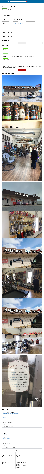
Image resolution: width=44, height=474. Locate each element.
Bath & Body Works (5, 437)
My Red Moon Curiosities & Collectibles (8, 412)
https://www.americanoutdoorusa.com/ (18, 23)
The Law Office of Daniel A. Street (7, 455)
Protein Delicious (18, 457)
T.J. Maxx (4, 441)
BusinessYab (5, 1)
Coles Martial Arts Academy (19, 454)
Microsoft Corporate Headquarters (19, 461)
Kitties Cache (4, 433)
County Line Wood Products (7, 461)
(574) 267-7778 (4, 11)
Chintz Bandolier (5, 416)
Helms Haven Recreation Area (6, 463)
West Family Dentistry (18, 467)
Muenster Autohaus (5, 456)
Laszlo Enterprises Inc (6, 462)
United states (4, 4)
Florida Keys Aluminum (5, 454)
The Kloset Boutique (5, 429)
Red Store (4, 457)
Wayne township (13, 4)
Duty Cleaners (17, 464)
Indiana (6, 4)
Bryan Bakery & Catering (18, 456)
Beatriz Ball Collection (18, 455)
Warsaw (16, 4)
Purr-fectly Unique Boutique (6, 420)
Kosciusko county (9, 4)
